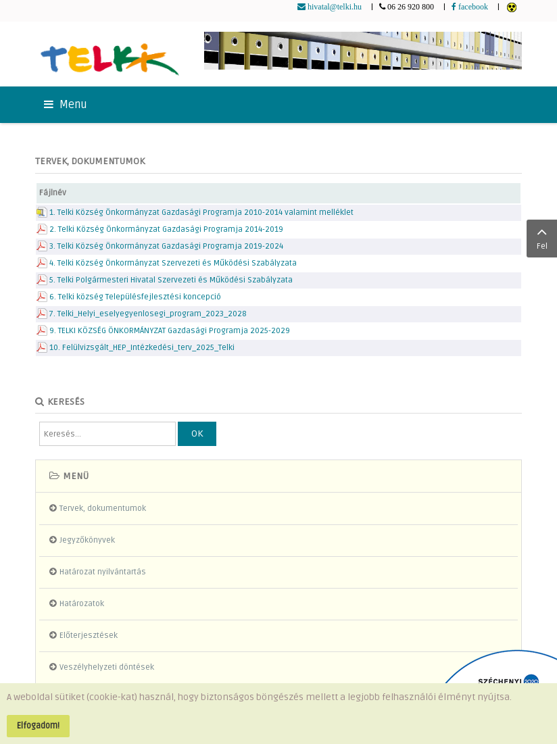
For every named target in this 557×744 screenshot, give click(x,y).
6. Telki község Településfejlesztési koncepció (135, 297)
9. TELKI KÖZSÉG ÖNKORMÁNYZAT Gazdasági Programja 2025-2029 (169, 331)
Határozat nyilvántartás (102, 572)
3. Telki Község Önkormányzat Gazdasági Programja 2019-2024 (166, 246)
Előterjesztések (88, 635)
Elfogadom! (38, 725)
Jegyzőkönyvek (87, 540)
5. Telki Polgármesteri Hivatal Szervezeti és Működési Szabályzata (171, 280)
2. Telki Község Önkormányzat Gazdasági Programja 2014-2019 (166, 229)
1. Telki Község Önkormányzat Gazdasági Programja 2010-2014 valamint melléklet (201, 212)
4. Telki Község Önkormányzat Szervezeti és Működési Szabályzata (173, 263)
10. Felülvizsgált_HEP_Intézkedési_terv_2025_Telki (142, 348)
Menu (65, 104)
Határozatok (81, 604)
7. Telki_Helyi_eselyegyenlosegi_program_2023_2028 (148, 314)
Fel (542, 237)
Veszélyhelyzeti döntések (106, 667)
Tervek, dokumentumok (102, 508)
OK (197, 433)
